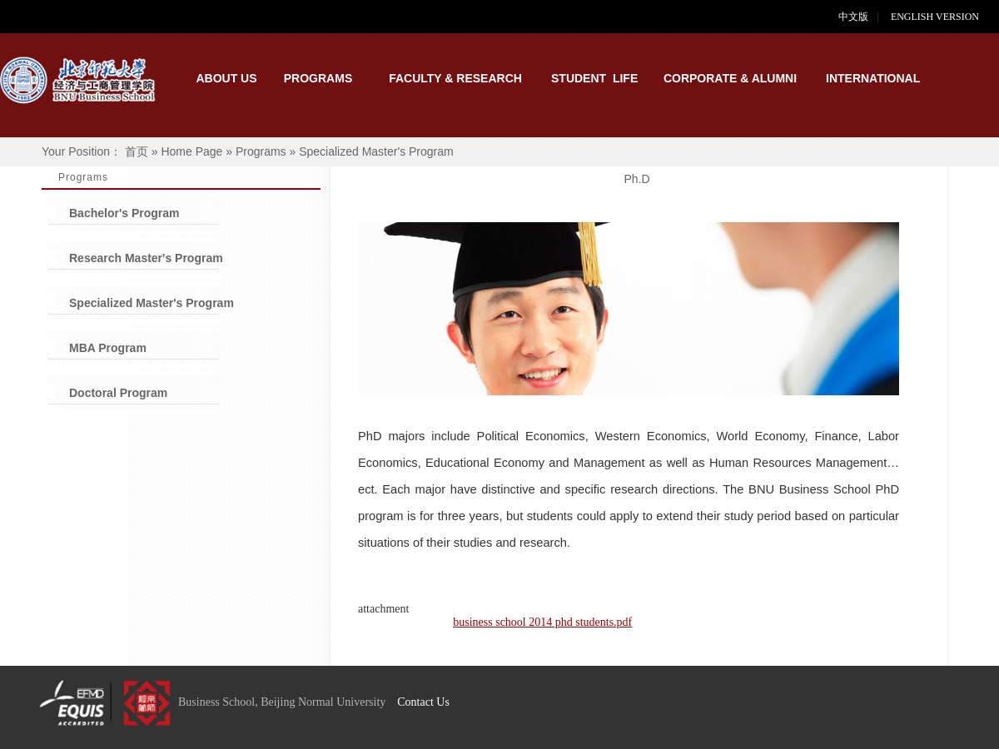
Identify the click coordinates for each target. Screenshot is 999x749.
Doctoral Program (118, 392)
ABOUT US (226, 78)
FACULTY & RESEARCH (455, 78)
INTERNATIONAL (869, 78)
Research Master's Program (146, 258)
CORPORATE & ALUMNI (730, 78)
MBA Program (108, 348)
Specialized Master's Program (151, 303)
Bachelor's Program (124, 213)
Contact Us (423, 702)
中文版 (853, 16)
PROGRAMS (318, 78)
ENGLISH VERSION (945, 16)
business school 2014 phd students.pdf (542, 622)
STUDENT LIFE (594, 78)
